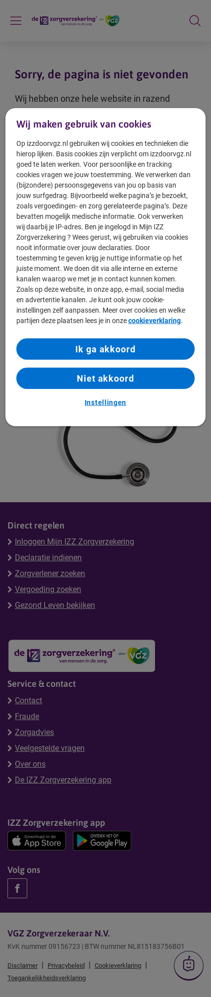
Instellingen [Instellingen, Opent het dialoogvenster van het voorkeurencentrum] (105, 402)
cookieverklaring (154, 321)
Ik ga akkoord (105, 349)
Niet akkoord (105, 378)
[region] (105, 267)
